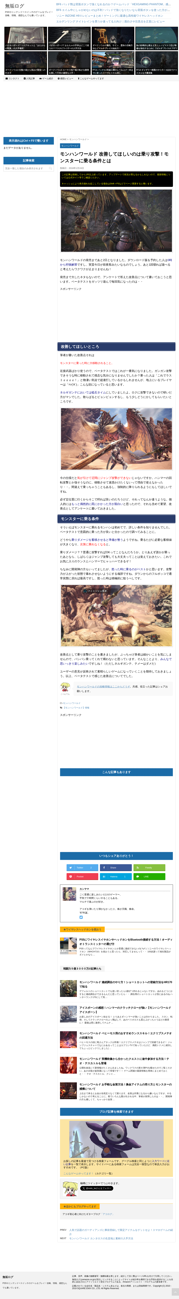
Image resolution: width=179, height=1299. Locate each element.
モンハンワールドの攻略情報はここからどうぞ (103, 686)
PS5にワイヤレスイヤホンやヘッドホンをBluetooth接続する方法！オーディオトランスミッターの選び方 (126, 941)
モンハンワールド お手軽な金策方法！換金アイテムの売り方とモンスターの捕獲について (125, 1086)
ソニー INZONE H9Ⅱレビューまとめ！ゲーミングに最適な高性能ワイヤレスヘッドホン (109, 15)
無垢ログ (14, 6)
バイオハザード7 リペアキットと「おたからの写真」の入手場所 (25, 47)
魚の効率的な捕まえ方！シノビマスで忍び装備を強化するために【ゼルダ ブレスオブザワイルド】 (156, 48)
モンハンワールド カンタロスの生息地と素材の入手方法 (101, 1238)
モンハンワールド (72, 703)
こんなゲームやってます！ (78, 1173)
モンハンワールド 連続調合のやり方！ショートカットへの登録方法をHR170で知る (125, 984)
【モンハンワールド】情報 (76, 707)
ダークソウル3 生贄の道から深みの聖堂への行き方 (25, 71)
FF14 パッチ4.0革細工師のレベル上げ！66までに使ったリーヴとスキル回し (113, 71)
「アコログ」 (107, 1214)
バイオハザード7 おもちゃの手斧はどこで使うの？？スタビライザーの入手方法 (69, 47)
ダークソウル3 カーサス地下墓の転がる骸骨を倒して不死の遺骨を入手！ (69, 71)
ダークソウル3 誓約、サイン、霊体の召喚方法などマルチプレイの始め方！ (113, 47)
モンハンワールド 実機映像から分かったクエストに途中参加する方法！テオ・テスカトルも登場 (124, 1061)
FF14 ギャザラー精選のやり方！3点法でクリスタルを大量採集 (156, 71)
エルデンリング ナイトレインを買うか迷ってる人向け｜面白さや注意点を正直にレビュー (110, 21)
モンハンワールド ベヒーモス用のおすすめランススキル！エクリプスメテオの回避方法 (125, 1035)
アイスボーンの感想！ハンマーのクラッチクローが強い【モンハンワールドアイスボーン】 (125, 1010)
